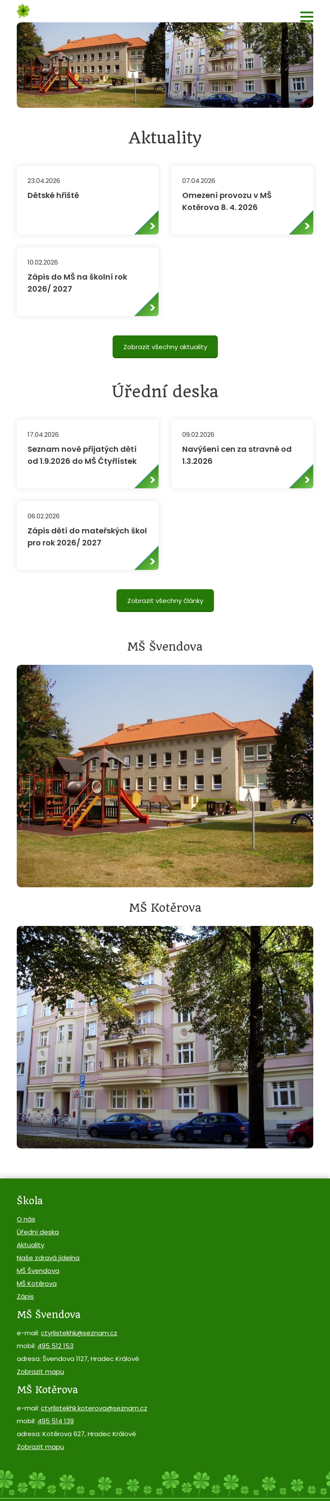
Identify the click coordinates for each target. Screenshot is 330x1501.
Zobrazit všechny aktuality (165, 346)
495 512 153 (55, 1345)
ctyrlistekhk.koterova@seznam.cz (94, 1408)
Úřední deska (38, 1231)
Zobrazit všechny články (165, 600)
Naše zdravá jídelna (48, 1257)
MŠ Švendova (38, 1270)
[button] (306, 17)
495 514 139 (55, 1420)
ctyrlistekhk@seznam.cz (79, 1332)
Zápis (25, 1296)
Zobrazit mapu (40, 1371)
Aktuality (30, 1244)
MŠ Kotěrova (37, 1283)
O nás (26, 1219)
